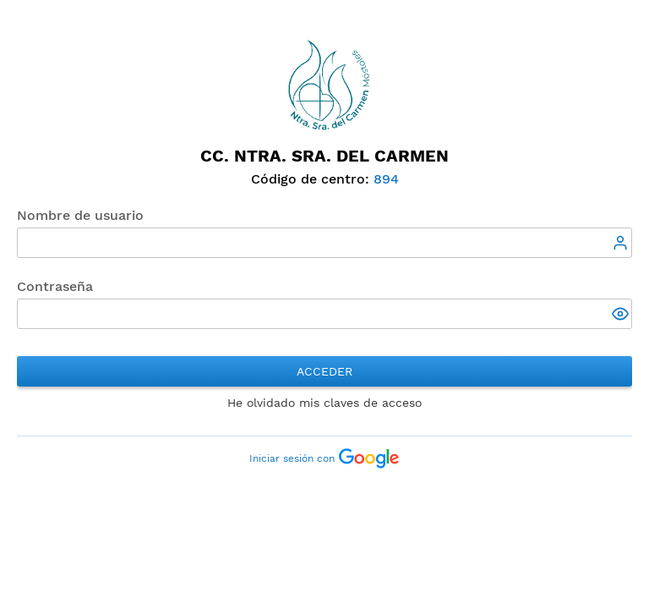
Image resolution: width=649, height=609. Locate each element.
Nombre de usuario (80, 215)
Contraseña (55, 286)
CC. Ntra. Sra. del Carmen (324, 155)
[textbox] (324, 243)
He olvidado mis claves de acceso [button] (324, 402)
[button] (622, 315)
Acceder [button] (324, 371)
